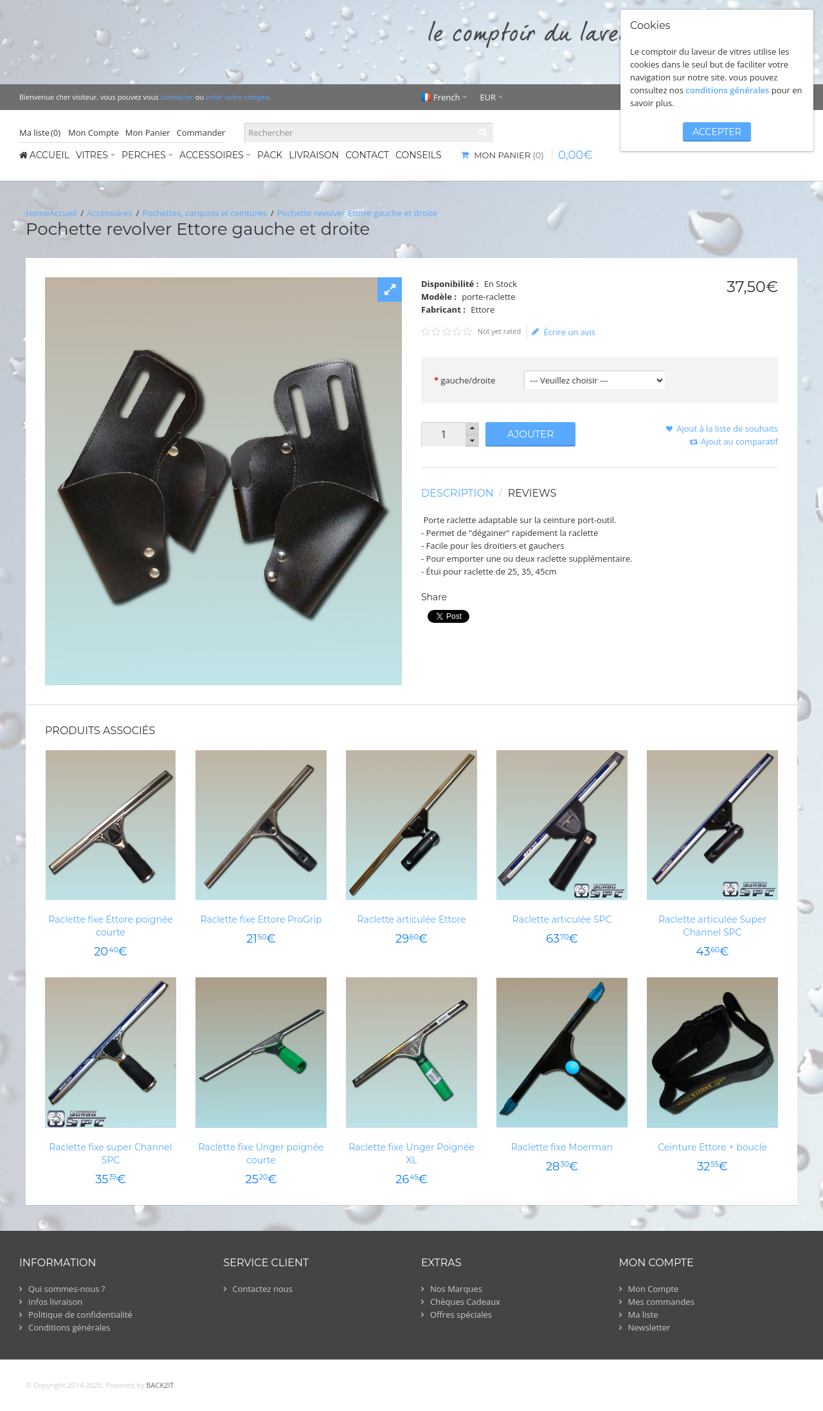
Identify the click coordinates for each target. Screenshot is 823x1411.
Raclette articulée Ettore (411, 919)
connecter (177, 97)
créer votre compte (237, 97)
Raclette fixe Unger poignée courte (260, 1153)
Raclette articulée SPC (561, 919)
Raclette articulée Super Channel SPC (712, 926)
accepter (716, 132)
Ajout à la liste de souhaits (727, 428)
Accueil (63, 213)
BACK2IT (160, 1385)
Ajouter (530, 434)
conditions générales (727, 90)
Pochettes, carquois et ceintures (204, 213)
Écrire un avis (563, 332)
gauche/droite (467, 380)
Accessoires (109, 213)
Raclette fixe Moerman (562, 1147)
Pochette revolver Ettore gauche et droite (357, 213)
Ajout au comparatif (739, 441)
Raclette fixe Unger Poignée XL (411, 1153)
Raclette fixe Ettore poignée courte (110, 926)
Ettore (482, 309)
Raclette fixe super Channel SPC (110, 1153)
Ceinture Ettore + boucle (712, 1147)
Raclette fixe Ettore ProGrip (260, 919)
